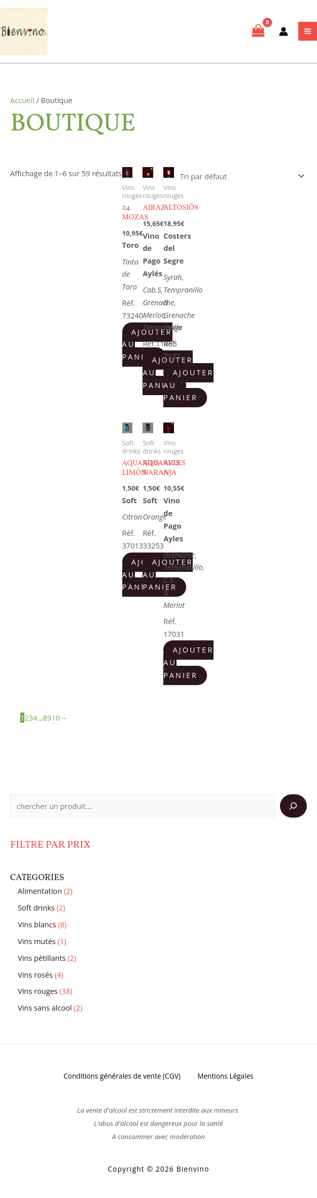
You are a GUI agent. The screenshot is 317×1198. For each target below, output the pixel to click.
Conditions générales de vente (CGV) (120, 1079)
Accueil (22, 103)
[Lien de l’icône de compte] (283, 33)
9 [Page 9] (49, 720)
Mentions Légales (227, 1079)
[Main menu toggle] (307, 32)
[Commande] (240, 179)
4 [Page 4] (35, 720)
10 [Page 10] (55, 720)
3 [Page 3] (31, 720)
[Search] (293, 809)
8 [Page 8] (45, 720)
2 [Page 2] (26, 720)
